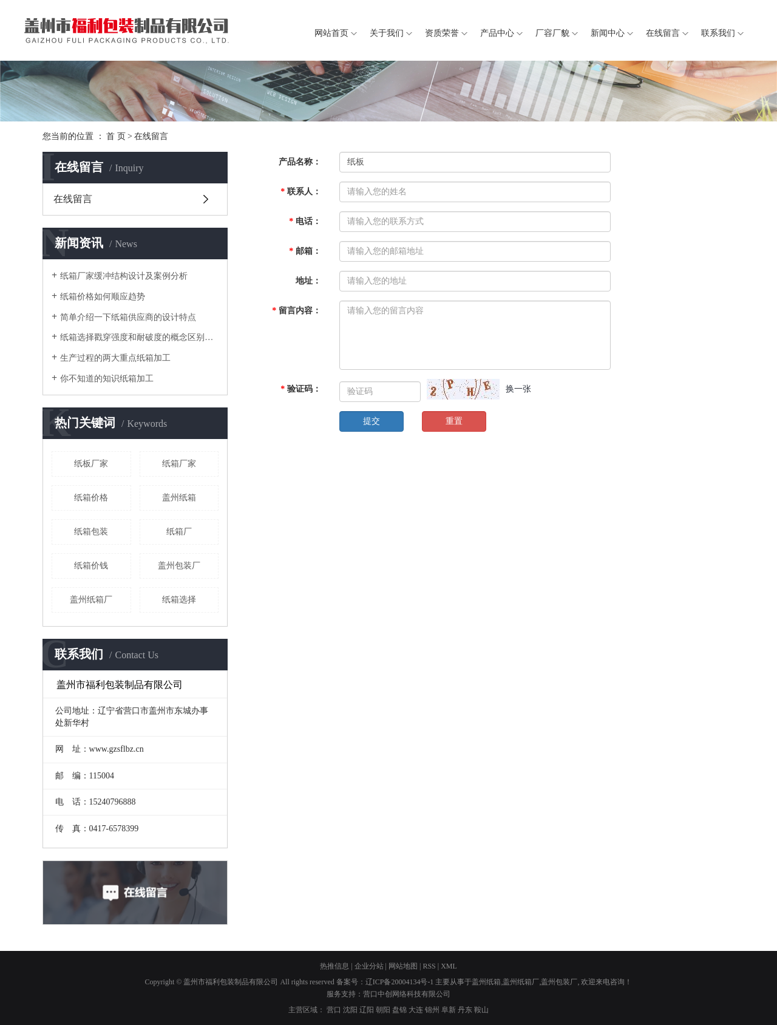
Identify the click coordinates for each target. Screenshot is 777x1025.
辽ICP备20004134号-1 (399, 982)
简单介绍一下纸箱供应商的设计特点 (128, 317)
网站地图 (403, 966)
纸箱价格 (91, 497)
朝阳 (383, 1010)
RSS (428, 966)
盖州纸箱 (179, 497)
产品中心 (497, 33)
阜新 (448, 1010)
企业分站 (369, 966)
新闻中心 (608, 33)
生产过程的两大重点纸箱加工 (115, 358)
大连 (416, 1010)
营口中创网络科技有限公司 (406, 994)
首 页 (116, 136)
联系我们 (718, 33)
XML (449, 966)
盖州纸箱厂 (91, 599)
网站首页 (331, 33)
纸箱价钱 (91, 565)
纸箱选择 (179, 599)
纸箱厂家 (179, 463)
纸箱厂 (179, 531)
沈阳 (350, 1010)
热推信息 (334, 966)
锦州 (432, 1010)
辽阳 (366, 1010)
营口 (334, 1010)
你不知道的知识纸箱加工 (107, 378)
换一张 (518, 388)
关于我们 (387, 33)
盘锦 (399, 1010)
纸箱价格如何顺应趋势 (102, 296)
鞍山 (481, 1010)
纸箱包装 (91, 531)
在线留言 (663, 33)
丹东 (465, 1010)
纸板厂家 (91, 463)
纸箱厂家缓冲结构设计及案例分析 (124, 276)
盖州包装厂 (179, 565)
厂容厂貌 (552, 33)
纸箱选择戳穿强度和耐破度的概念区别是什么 (139, 337)
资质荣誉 (442, 33)
